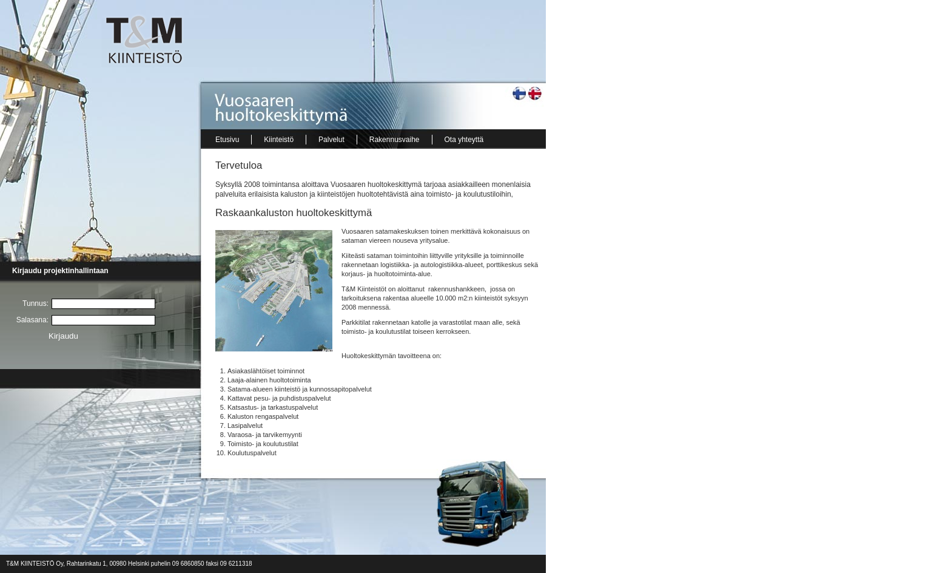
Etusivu (227, 139)
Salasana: (32, 320)
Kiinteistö (279, 139)
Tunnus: (35, 303)
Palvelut (331, 139)
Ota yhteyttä (464, 139)
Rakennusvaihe (394, 139)
